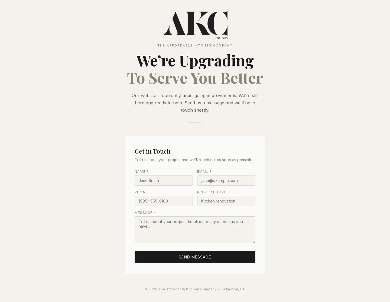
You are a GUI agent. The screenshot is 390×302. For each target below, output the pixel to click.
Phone (141, 192)
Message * (145, 213)
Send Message (195, 257)
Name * (142, 172)
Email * (204, 172)
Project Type (211, 192)
